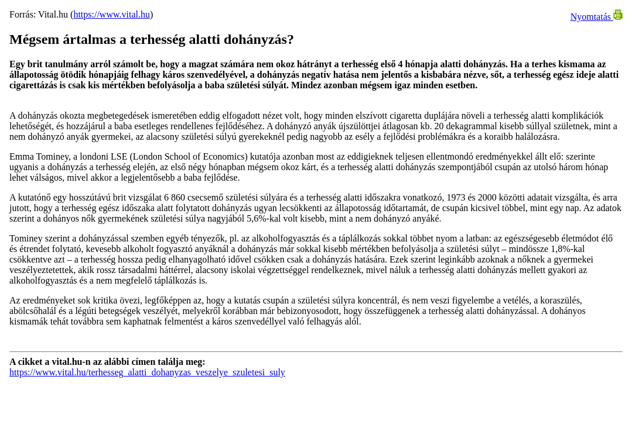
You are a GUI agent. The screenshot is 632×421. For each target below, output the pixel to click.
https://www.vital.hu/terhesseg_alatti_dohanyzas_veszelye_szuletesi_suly (147, 372)
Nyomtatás (596, 17)
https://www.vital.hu (111, 14)
